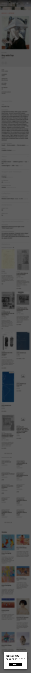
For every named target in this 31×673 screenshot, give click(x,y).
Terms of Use (12, 659)
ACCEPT (15, 664)
